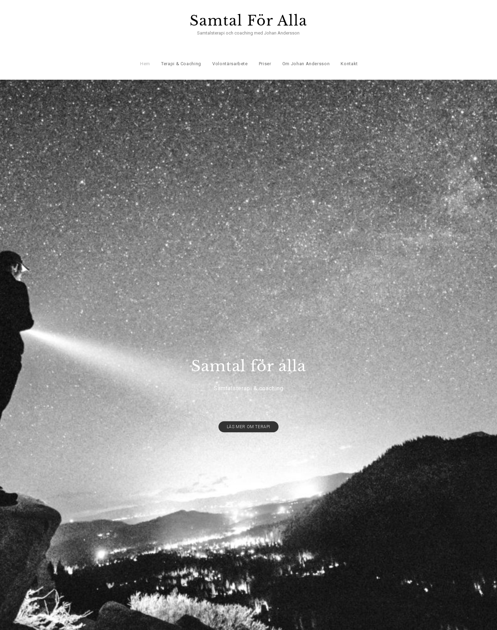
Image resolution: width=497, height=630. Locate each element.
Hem (145, 55)
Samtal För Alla (249, 21)
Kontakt (349, 55)
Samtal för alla (248, 354)
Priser (264, 55)
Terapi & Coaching (180, 55)
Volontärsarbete (229, 55)
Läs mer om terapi (248, 415)
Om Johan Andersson (305, 55)
